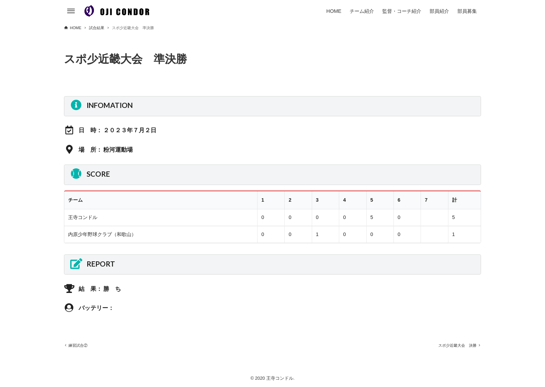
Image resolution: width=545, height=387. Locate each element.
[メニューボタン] (71, 11)
